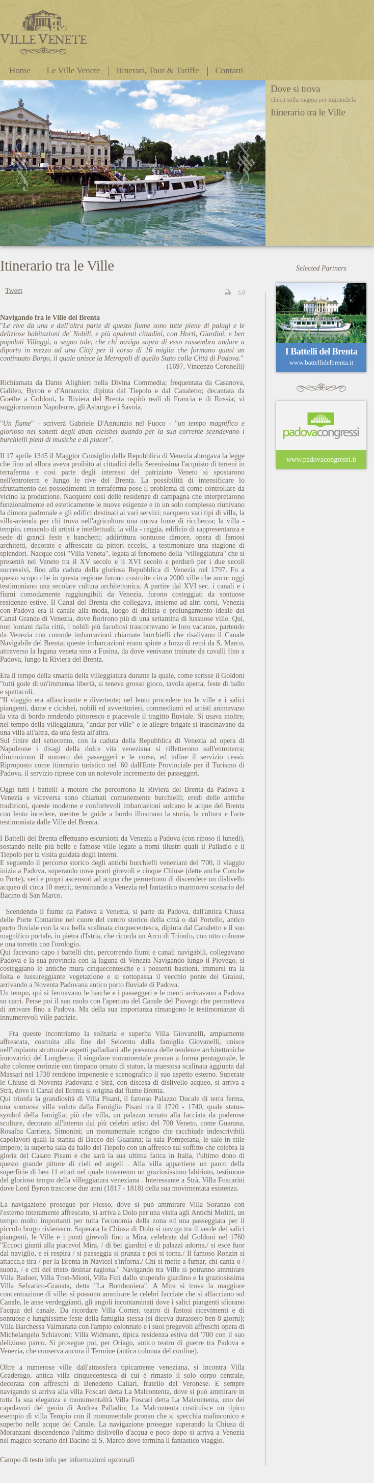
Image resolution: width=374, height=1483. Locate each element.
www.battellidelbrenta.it (321, 362)
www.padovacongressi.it (321, 459)
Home (20, 70)
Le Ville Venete (73, 70)
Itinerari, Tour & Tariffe (158, 70)
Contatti (230, 70)
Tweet (13, 290)
